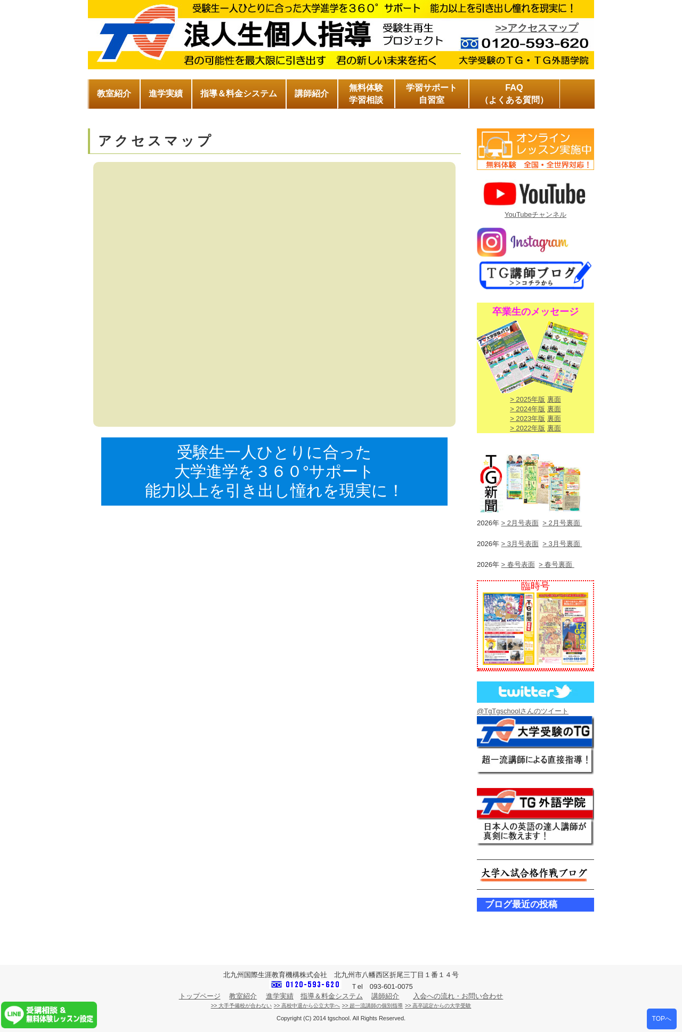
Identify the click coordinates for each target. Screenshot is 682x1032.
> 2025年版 (527, 399)
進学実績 (280, 996)
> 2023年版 (527, 418)
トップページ (200, 996)
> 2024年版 (527, 409)
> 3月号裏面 (562, 544)
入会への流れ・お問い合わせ (458, 996)
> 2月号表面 (520, 523)
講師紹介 (385, 996)
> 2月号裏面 (562, 523)
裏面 (554, 399)
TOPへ (661, 1018)
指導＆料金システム (332, 996)
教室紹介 (243, 996)
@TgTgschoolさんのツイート (523, 711)
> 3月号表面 (520, 544)
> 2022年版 (527, 428)
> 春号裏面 (556, 564)
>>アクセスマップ (537, 28)
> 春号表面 (518, 564)
